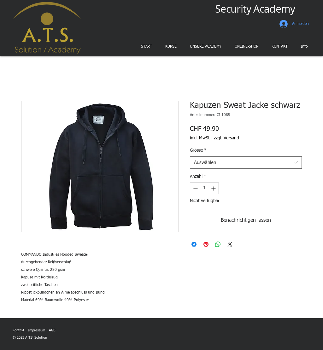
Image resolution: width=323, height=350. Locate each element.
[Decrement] (195, 188)
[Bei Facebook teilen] (194, 244)
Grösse (198, 150)
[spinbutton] (204, 188)
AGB (52, 330)
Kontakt (18, 330)
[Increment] (214, 188)
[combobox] (246, 162)
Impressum (36, 330)
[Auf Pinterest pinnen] (206, 244)
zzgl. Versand (226, 138)
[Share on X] (230, 244)
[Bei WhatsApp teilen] (218, 244)
